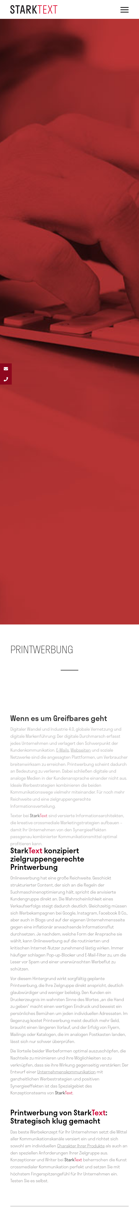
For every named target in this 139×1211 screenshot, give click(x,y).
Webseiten (81, 768)
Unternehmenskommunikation (66, 1071)
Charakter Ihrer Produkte (81, 1145)
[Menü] (122, 9)
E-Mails (62, 768)
